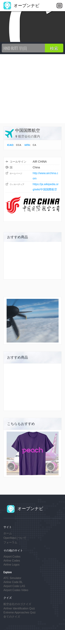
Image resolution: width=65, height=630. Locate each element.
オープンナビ (21, 5)
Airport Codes (11, 556)
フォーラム (10, 542)
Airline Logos (11, 564)
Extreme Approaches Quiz (19, 612)
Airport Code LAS (14, 586)
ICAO (10, 145)
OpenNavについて (14, 537)
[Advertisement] (32, 88)
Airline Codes (11, 560)
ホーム (7, 533)
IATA (27, 145)
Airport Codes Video (15, 590)
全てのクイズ (11, 616)
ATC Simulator (12, 578)
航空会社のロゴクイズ (17, 604)
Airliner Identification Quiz (19, 608)
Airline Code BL (13, 582)
